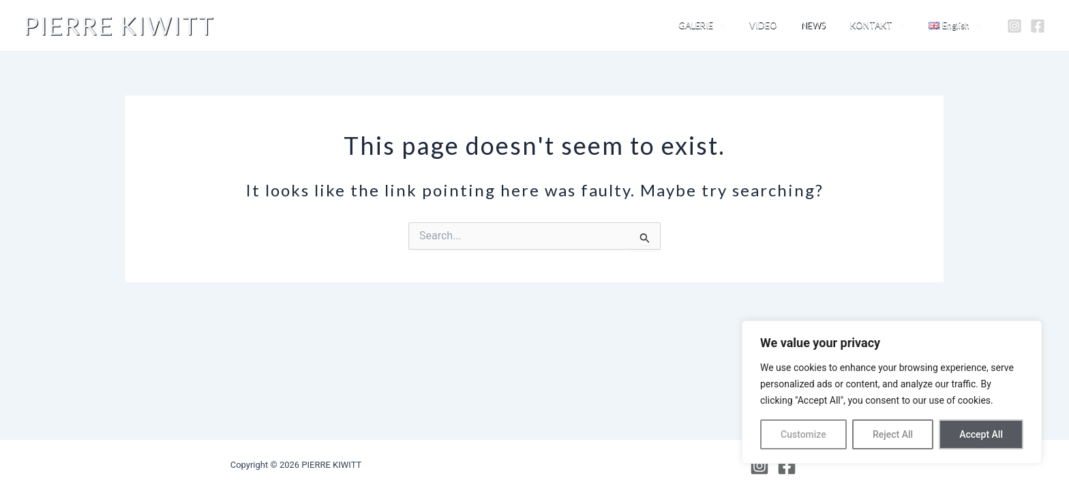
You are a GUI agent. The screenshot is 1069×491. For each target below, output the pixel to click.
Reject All (893, 434)
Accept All (981, 434)
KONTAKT (887, 25)
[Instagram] (1014, 25)
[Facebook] (1037, 25)
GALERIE (730, 25)
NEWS (829, 25)
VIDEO (786, 25)
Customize (803, 434)
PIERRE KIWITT (119, 25)
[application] (748, 25)
